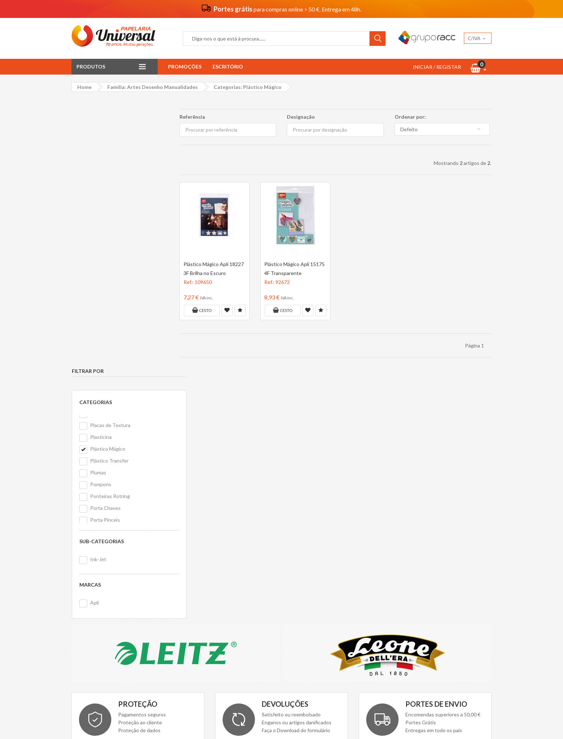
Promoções (184, 66)
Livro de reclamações (310, 588)
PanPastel (432, 575)
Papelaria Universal (268, 722)
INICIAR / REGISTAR (437, 67)
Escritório (228, 66)
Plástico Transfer (109, 193)
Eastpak (406, 575)
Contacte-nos (302, 559)
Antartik (434, 562)
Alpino (478, 575)
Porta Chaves (105, 240)
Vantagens (191, 569)
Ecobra (457, 575)
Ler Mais (130, 489)
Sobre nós (190, 559)
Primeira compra (305, 569)
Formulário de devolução (314, 578)
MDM (425, 589)
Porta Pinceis (105, 252)
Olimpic (457, 562)
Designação (301, 117)
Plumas (98, 205)
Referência (192, 117)
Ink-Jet (98, 292)
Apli (94, 335)
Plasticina (100, 169)
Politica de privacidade (204, 588)
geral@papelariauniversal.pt (127, 602)
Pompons (100, 217)
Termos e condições (201, 578)
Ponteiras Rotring (110, 229)
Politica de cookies (200, 598)
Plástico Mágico (107, 181)
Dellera (405, 589)
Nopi (477, 562)
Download (276, 489)
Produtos (90, 66)
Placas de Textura (110, 158)
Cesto (201, 310)
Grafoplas (408, 562)
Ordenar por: (410, 117)
